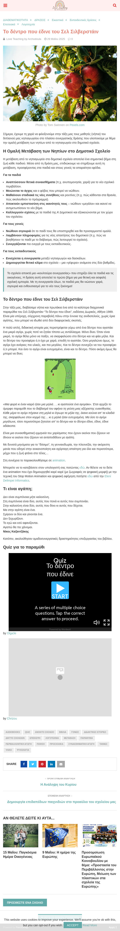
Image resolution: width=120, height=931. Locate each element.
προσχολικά (56, 744)
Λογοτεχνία (28, 24)
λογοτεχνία (52, 738)
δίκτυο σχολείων (15, 738)
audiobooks (13, 732)
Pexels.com (77, 125)
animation (58, 460)
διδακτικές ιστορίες (95, 732)
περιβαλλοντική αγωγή (19, 744)
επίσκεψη (35, 738)
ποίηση (41, 744)
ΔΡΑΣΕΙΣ (39, 20)
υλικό (9, 750)
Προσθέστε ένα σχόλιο (25, 902)
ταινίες (103, 744)
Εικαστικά (57, 20)
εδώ (82, 467)
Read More (90, 925)
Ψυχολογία (23, 750)
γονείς (75, 732)
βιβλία (62, 732)
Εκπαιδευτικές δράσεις (83, 20)
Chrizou (12, 718)
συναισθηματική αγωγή (81, 744)
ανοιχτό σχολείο (44, 732)
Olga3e (11, 633)
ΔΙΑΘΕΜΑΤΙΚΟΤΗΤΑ (15, 20)
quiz (27, 732)
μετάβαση (69, 738)
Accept (73, 925)
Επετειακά (9, 24)
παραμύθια (86, 738)
